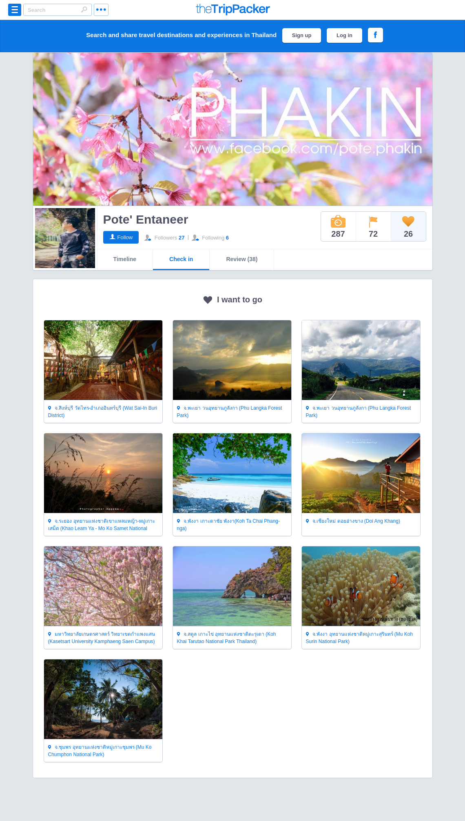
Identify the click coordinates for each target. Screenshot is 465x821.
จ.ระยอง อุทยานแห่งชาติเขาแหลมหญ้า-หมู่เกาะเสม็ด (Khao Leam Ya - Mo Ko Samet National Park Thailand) (101, 525)
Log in (344, 35)
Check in (181, 259)
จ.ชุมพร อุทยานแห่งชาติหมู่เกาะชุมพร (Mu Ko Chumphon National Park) (100, 750)
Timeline (125, 259)
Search (84, 9)
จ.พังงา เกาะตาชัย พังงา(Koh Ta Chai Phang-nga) (228, 524)
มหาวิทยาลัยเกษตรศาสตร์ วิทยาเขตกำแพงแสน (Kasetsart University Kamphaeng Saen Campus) (101, 637)
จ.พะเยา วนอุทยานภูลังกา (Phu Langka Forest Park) (229, 411)
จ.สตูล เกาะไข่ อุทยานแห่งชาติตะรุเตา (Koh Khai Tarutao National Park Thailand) (226, 637)
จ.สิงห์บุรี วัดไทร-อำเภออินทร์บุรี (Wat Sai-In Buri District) (102, 411)
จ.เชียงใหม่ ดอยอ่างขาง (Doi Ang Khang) (353, 521)
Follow (125, 237)
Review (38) (241, 259)
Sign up (302, 35)
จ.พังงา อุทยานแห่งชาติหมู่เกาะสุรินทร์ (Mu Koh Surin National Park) (359, 637)
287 (338, 226)
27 (181, 238)
